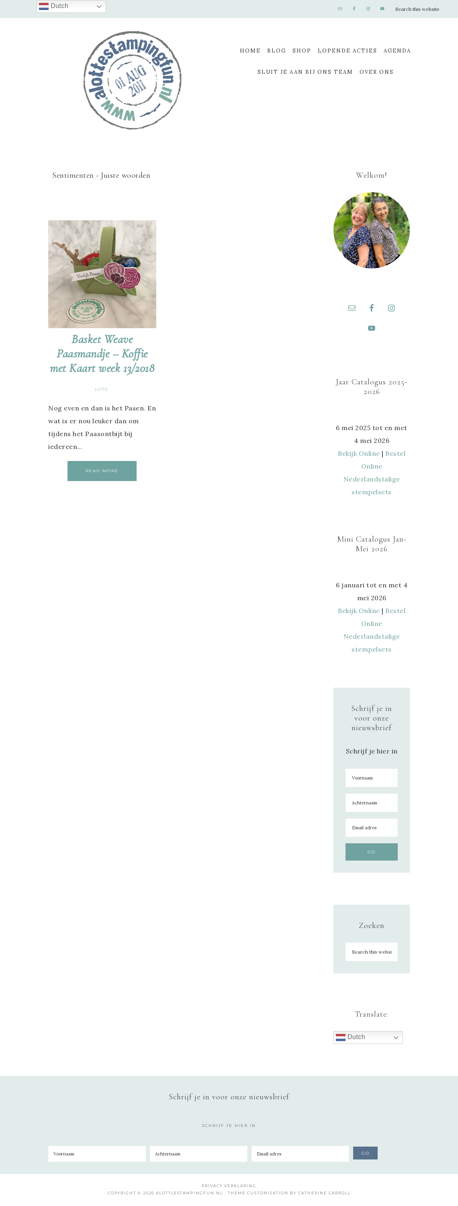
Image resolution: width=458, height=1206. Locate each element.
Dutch (350, 1039)
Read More (102, 470)
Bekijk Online (359, 455)
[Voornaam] (372, 779)
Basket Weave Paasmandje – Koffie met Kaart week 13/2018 (102, 354)
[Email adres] (372, 829)
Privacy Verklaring (229, 1187)
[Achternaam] (372, 804)
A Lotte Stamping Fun (132, 80)
